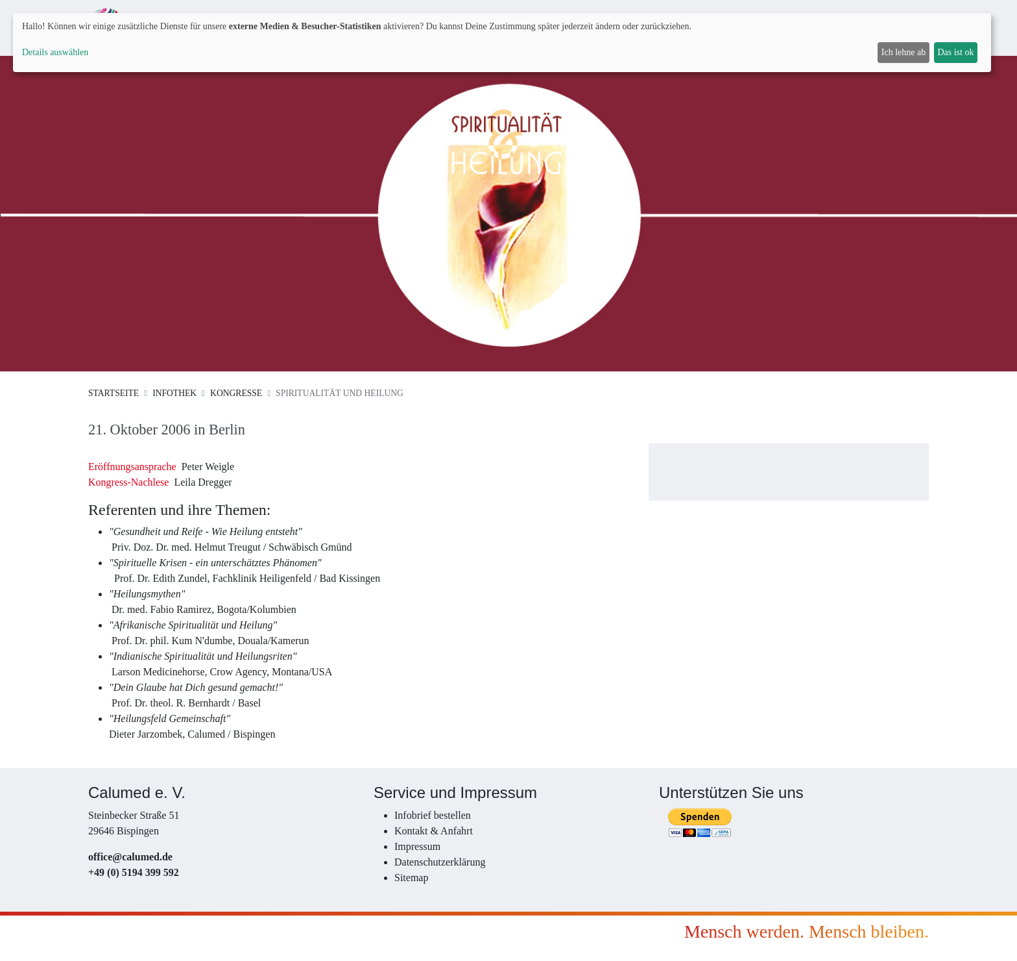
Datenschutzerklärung (439, 861)
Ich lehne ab (903, 52)
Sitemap (411, 877)
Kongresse (236, 393)
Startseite (113, 393)
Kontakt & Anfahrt (433, 830)
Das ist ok (955, 52)
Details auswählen (55, 52)
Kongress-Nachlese (128, 482)
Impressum (417, 846)
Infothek (174, 393)
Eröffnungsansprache (132, 466)
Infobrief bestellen (432, 815)
